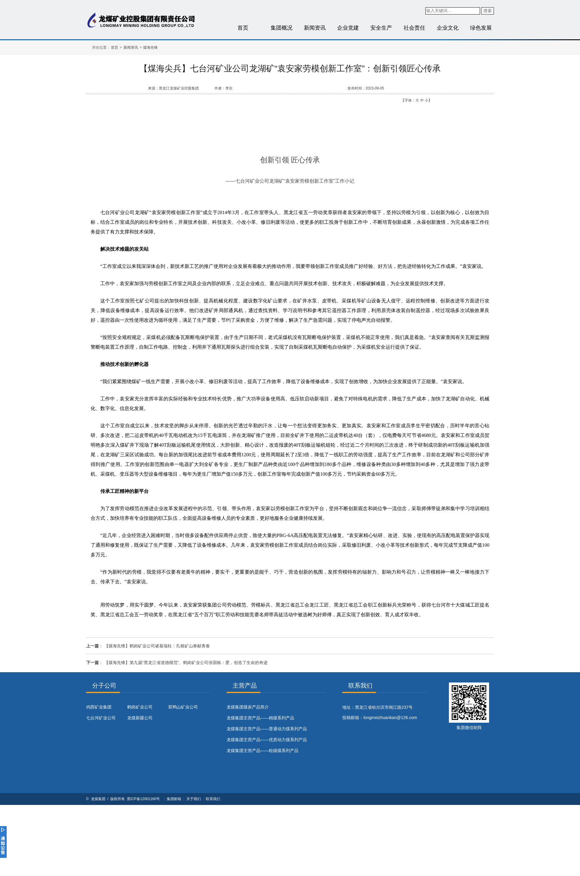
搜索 (487, 10)
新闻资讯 (315, 28)
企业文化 (448, 28)
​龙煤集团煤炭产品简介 (248, 707)
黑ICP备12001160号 (143, 799)
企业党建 (348, 28)
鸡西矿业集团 (98, 707)
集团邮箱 (174, 799)
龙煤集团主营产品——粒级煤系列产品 (262, 750)
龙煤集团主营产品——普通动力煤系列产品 (267, 728)
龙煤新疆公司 (140, 717)
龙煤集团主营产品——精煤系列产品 (260, 717)
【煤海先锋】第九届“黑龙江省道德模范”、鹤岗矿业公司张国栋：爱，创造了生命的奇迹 (186, 662)
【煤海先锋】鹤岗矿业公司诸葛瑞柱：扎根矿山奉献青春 (157, 645)
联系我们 (213, 799)
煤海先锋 (150, 47)
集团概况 (281, 28)
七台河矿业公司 (101, 717)
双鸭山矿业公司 (183, 707)
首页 (242, 28)
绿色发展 (481, 28)
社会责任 (414, 28)
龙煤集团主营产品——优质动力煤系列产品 (267, 739)
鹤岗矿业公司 (140, 707)
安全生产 (381, 28)
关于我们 (193, 799)
